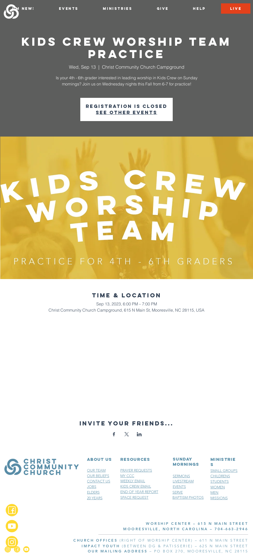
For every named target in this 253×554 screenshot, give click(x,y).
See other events (126, 112)
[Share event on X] (126, 434)
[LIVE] (235, 8)
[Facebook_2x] (12, 510)
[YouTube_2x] (12, 526)
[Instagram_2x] (12, 542)
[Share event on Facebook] (114, 434)
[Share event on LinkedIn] (139, 434)
